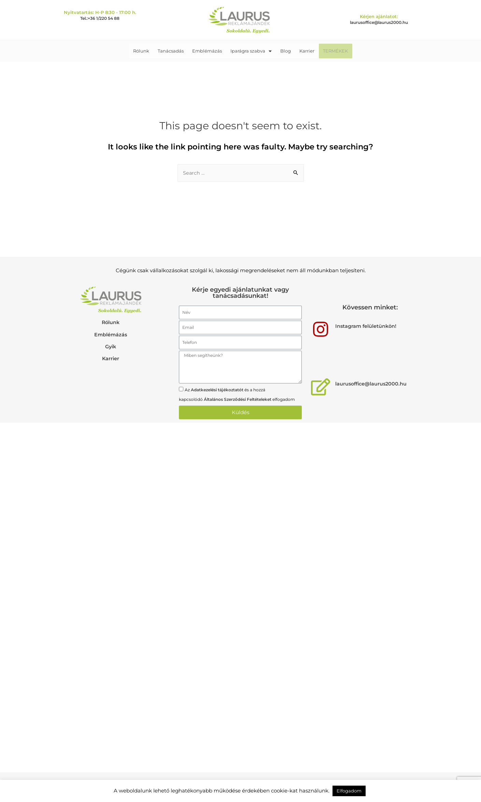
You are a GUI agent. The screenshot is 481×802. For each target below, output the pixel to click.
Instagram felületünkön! (366, 326)
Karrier (303, 51)
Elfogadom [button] (349, 790)
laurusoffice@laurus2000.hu (379, 22)
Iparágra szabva (251, 51)
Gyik (111, 346)
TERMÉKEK (330, 51)
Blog (284, 51)
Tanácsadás (174, 51)
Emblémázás (209, 51)
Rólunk (146, 51)
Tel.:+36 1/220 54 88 (99, 18)
